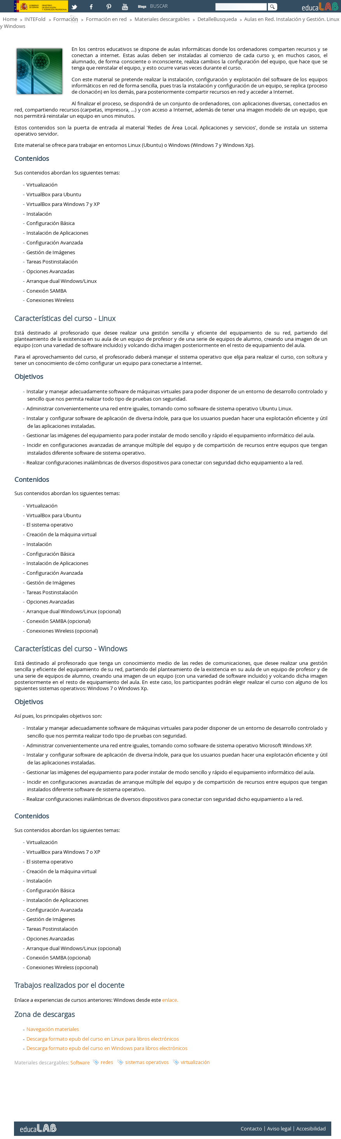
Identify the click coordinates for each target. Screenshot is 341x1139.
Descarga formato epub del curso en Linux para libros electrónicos (102, 1038)
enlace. (170, 999)
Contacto (251, 1128)
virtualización (195, 1062)
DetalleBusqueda (217, 19)
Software (80, 1062)
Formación (65, 19)
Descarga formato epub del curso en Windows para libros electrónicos (106, 1048)
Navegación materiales (52, 1029)
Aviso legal (279, 1128)
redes (107, 1062)
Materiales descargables (162, 19)
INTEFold (34, 19)
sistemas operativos (147, 1062)
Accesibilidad (311, 1128)
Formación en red (106, 19)
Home (10, 19)
